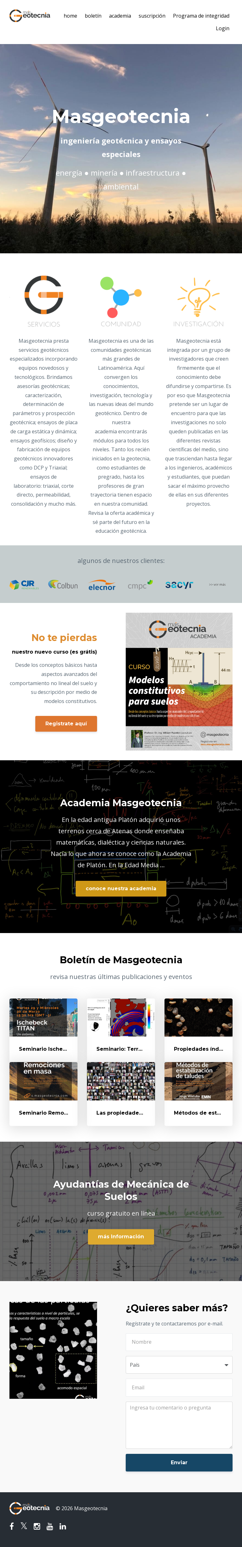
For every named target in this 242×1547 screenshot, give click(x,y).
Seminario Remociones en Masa (62, 1113)
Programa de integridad (201, 15)
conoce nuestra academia (121, 889)
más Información (121, 1237)
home (70, 15)
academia (120, 15)
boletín (93, 15)
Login (222, 28)
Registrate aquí (66, 724)
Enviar (179, 1462)
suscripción (152, 15)
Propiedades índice (200, 1049)
